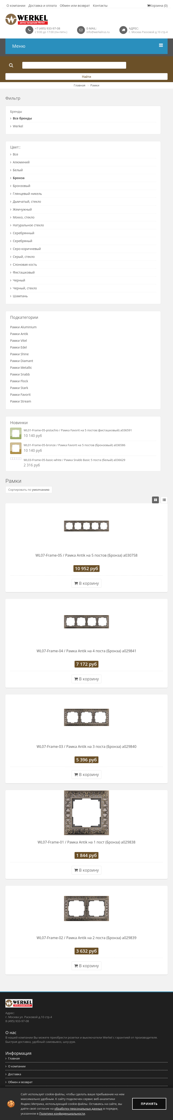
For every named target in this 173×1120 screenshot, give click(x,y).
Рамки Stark (19, 388)
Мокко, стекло (22, 217)
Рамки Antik (19, 334)
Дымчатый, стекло (25, 201)
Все (14, 154)
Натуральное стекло (27, 225)
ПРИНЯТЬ (149, 1104)
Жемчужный (21, 209)
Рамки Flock (19, 381)
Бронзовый (20, 186)
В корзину (86, 583)
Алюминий (20, 162)
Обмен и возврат (18, 1082)
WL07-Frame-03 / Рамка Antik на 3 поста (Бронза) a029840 (86, 746)
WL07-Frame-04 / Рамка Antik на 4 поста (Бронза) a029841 (86, 650)
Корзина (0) (157, 5)
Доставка (13, 1074)
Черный (17, 280)
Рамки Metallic (21, 367)
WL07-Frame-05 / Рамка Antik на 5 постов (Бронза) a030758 (87, 555)
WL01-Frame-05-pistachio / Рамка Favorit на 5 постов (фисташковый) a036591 (78, 430)
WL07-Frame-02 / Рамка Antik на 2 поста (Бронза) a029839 (86, 937)
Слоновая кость (23, 264)
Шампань (19, 296)
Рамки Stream (20, 401)
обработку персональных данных (78, 1109)
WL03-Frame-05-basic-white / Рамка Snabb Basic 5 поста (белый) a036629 (74, 460)
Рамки (94, 85)
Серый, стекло (22, 256)
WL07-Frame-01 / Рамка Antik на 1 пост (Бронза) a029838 (86, 842)
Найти (86, 77)
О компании (16, 5)
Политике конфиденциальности (62, 1113)
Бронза (17, 178)
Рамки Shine (19, 354)
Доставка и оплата (42, 5)
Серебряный (21, 241)
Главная (79, 85)
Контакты (100, 5)
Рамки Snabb (20, 374)
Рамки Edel (18, 347)
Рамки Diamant (21, 361)
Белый (16, 170)
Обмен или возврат (75, 5)
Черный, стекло (23, 288)
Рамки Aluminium (23, 327)
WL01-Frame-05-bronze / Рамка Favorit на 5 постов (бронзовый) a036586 (74, 445)
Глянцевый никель (26, 193)
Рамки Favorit (20, 394)
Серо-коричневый (25, 249)
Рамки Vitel (18, 340)
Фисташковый (22, 272)
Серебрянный (22, 233)
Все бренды (21, 118)
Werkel (16, 126)
